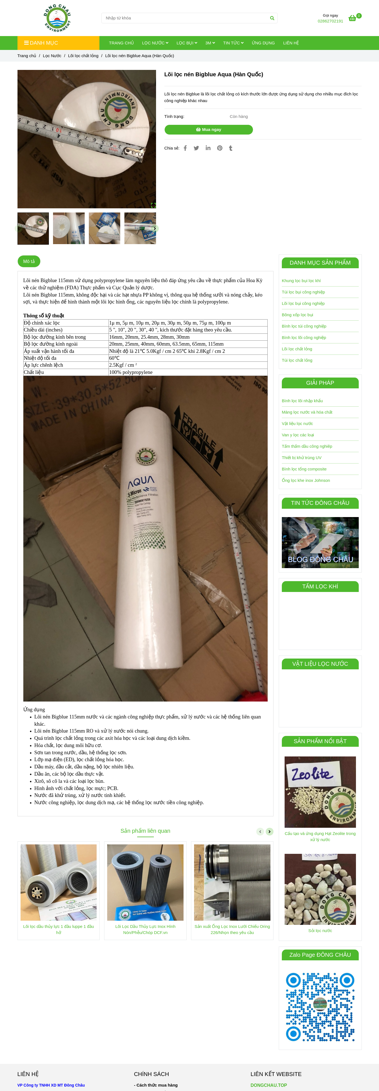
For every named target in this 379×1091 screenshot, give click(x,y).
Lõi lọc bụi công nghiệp (303, 303)
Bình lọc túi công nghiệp (304, 326)
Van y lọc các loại (298, 434)
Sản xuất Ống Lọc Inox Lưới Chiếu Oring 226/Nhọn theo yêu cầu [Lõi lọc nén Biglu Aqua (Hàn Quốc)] (232, 929)
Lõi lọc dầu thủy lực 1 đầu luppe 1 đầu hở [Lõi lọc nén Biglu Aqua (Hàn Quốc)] (58, 929)
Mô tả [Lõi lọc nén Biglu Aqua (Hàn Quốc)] (29, 261)
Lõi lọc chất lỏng (297, 348)
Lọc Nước (155, 42)
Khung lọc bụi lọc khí (301, 280)
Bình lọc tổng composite (304, 469)
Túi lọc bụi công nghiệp (303, 292)
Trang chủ (121, 42)
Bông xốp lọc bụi (297, 314)
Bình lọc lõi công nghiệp (304, 337)
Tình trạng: (174, 116)
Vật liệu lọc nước (297, 423)
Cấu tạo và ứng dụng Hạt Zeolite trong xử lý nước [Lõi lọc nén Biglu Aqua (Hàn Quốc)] (320, 836)
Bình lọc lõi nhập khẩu (302, 400)
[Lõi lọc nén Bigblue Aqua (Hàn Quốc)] (57, 18)
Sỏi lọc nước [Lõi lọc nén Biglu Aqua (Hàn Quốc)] (320, 930)
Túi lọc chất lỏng (297, 360)
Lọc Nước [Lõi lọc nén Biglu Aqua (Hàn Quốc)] (52, 55)
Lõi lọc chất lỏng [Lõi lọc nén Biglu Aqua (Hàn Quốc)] (83, 55)
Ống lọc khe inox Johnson (306, 480)
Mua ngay (208, 129)
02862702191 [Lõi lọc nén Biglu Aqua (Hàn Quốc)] (330, 21)
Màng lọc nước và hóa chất (307, 412)
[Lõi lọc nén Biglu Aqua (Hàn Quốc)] (355, 19)
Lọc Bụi (187, 42)
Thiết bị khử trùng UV (302, 457)
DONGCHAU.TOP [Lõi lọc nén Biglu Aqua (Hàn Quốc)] (269, 1085)
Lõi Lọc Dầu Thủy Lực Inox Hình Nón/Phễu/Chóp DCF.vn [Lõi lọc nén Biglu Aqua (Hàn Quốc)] (145, 929)
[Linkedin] (208, 148)
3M (210, 42)
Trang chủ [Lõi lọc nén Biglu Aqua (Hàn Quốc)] (26, 55)
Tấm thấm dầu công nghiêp (307, 446)
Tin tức (233, 42)
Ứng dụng (263, 42)
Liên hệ (291, 42)
